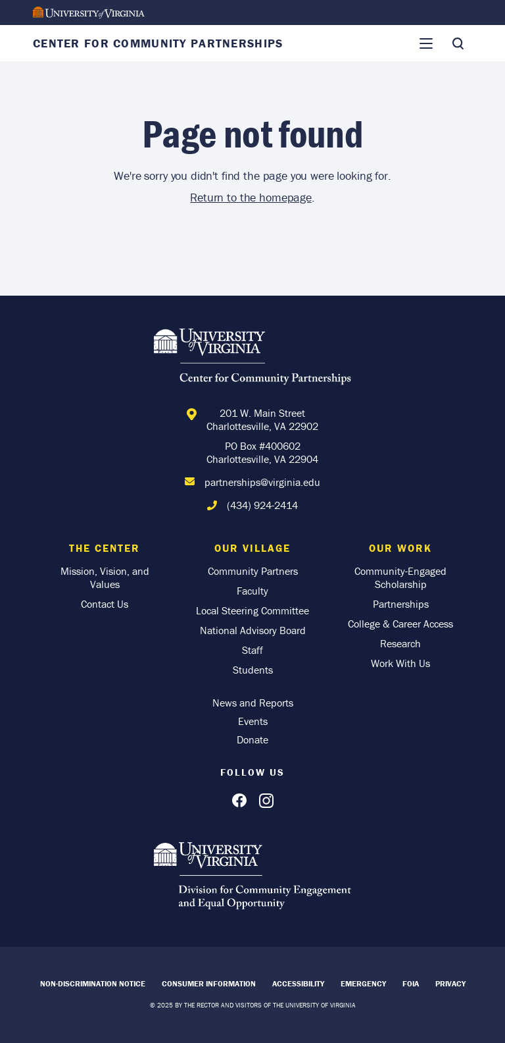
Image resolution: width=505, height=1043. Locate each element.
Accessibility (298, 983)
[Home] (252, 359)
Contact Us (104, 603)
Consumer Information (209, 983)
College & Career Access (400, 623)
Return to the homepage (251, 197)
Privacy (450, 983)
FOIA (410, 983)
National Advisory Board (253, 630)
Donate (252, 739)
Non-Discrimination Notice (92, 983)
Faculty (252, 590)
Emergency (363, 983)
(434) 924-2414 (262, 505)
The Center (104, 547)
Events (253, 721)
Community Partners (253, 570)
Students (253, 669)
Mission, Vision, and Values (104, 577)
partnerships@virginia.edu (262, 482)
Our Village (252, 547)
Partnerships (401, 603)
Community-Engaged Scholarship (400, 577)
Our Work (400, 547)
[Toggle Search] (457, 43)
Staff (252, 649)
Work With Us (400, 663)
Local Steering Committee (252, 610)
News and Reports (252, 702)
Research (400, 643)
